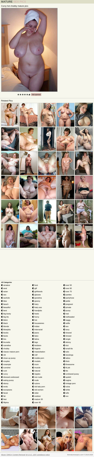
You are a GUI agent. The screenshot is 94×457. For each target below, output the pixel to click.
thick (66, 361)
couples (5, 361)
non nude (37, 377)
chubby (5, 349)
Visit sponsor (36, 94)
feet (3, 399)
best (4, 311)
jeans (35, 333)
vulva (66, 387)
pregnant (68, 304)
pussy (66, 311)
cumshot (5, 368)
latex (35, 336)
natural (36, 371)
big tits (5, 317)
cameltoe (6, 345)
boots (4, 336)
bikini (4, 320)
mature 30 (37, 399)
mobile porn (38, 358)
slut (66, 345)
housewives (38, 323)
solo (66, 352)
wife (66, 393)
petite (66, 301)
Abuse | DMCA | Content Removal (13, 455)
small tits (68, 349)
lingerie (36, 349)
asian (4, 292)
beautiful (5, 307)
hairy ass (37, 307)
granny (36, 301)
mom (35, 364)
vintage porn (69, 383)
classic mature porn (10, 352)
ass (3, 295)
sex (66, 326)
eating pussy (7, 380)
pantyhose (68, 298)
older (35, 393)
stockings (68, 355)
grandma (37, 298)
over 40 (36, 402)
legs (35, 342)
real (66, 314)
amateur (5, 285)
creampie (6, 364)
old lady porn (38, 387)
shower (67, 336)
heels (35, 314)
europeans (6, 390)
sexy (66, 330)
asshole (5, 298)
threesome (68, 364)
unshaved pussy (71, 374)
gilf (34, 288)
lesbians (36, 345)
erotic (4, 387)
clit (3, 355)
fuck (35, 285)
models (36, 361)
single (66, 339)
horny (35, 317)
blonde (5, 326)
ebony (4, 383)
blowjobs (6, 330)
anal (4, 288)
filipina (5, 402)
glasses (36, 295)
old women (37, 390)
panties (67, 295)
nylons (36, 383)
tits (65, 371)
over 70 (67, 292)
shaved (67, 333)
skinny (67, 342)
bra (3, 339)
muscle (36, 368)
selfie (66, 323)
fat (3, 396)
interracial (37, 330)
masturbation (38, 352)
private (67, 307)
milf (34, 355)
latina (35, 339)
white (66, 390)
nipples (36, 374)
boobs (4, 333)
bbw (4, 301)
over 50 (67, 285)
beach (4, 304)
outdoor (36, 396)
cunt (4, 371)
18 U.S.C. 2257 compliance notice (38, 455)
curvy (4, 374)
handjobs (37, 311)
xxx (65, 396)
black (4, 323)
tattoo (66, 358)
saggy (67, 320)
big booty (6, 314)
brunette (5, 342)
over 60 (67, 288)
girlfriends (37, 292)
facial (4, 393)
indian (35, 326)
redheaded (68, 317)
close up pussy (8, 358)
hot (34, 320)
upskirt (67, 377)
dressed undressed (10, 377)
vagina (67, 380)
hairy (35, 304)
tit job (66, 368)
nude (35, 380)
